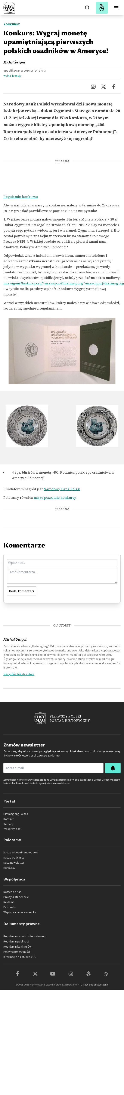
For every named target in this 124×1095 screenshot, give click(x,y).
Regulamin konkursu (20, 196)
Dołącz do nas (12, 892)
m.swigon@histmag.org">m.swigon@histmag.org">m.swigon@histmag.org (63, 283)
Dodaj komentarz (21, 591)
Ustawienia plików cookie (94, 985)
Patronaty (9, 907)
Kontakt (8, 819)
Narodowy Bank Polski (62, 489)
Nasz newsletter (13, 863)
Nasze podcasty (13, 858)
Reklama (8, 902)
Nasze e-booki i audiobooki (20, 852)
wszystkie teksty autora (18, 674)
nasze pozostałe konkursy (55, 497)
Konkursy (11, 24)
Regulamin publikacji (16, 941)
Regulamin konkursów (17, 947)
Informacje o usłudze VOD (19, 957)
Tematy (8, 824)
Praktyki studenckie (16, 897)
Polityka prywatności (16, 952)
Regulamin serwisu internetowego (25, 936)
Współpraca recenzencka (19, 912)
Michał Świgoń (14, 62)
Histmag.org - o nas (15, 814)
